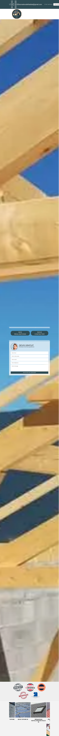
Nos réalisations (20, 333)
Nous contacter (40, 333)
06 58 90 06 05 (14, 4)
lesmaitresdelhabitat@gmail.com (28, 4)
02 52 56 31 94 (10, 4)
